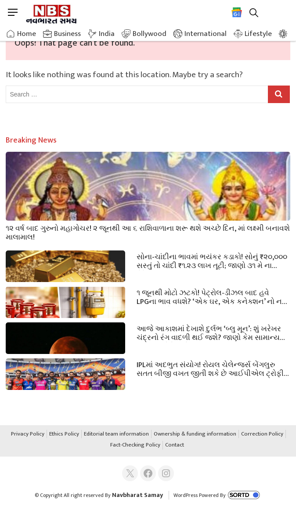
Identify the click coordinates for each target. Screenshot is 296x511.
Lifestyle (258, 34)
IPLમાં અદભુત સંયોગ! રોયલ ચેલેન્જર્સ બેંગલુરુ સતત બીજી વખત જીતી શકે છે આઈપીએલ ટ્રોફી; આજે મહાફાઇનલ (211, 368)
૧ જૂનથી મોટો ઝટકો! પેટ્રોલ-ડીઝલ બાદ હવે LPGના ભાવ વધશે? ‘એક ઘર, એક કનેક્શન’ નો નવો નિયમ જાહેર (213, 296)
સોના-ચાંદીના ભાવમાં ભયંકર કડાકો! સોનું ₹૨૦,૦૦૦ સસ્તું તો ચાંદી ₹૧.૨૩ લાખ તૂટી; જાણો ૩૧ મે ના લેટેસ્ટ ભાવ (212, 260)
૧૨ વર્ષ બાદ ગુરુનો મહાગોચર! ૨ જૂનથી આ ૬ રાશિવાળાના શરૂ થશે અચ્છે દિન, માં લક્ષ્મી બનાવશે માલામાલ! (148, 232)
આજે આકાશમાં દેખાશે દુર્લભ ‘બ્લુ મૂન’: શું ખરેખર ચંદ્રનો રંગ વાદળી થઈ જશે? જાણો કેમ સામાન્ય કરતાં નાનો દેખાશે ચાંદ (209, 332)
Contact (174, 445)
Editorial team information (116, 434)
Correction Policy (262, 434)
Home (26, 34)
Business (67, 34)
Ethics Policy (64, 434)
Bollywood (149, 34)
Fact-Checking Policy (135, 445)
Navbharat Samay (137, 495)
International (205, 34)
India (107, 34)
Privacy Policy (27, 434)
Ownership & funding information (195, 434)
